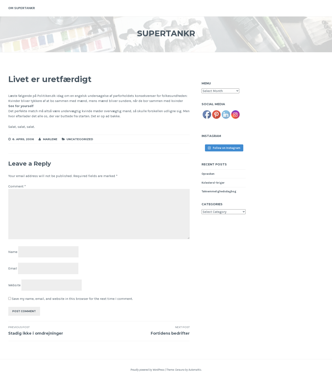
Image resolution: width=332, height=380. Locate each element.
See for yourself (20, 106)
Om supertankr (21, 8)
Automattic (194, 369)
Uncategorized (79, 139)
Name (12, 252)
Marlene (50, 139)
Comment (17, 186)
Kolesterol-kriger (213, 182)
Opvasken (208, 173)
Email (12, 268)
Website (14, 285)
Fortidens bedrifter (144, 330)
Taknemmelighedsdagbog (219, 191)
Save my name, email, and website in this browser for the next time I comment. (72, 299)
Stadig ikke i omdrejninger (53, 330)
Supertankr (166, 32)
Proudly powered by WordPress (147, 369)
